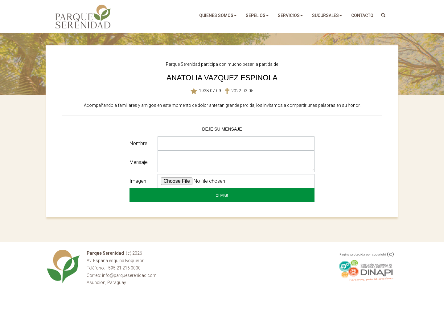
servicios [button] (290, 15)
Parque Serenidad (83, 16)
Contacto (362, 15)
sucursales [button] (327, 15)
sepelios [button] (257, 15)
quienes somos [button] (217, 15)
